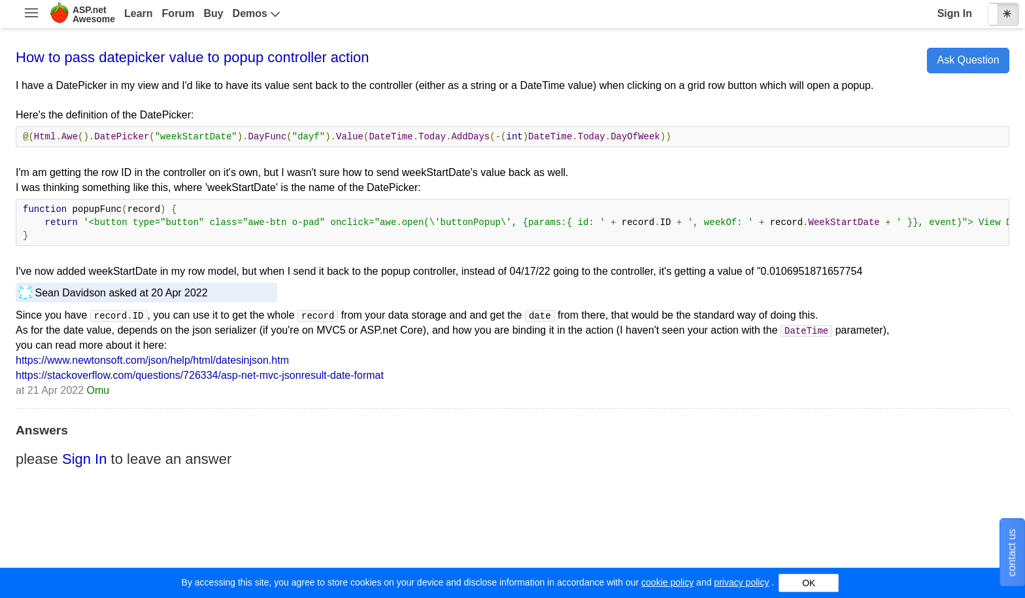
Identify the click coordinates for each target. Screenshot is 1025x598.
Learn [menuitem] (138, 13)
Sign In (954, 13)
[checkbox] (1003, 14)
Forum (178, 13)
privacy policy (741, 582)
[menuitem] (31, 14)
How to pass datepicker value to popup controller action (192, 57)
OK (808, 583)
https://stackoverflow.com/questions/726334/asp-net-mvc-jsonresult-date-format (200, 375)
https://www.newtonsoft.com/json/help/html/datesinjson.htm (152, 360)
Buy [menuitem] (213, 13)
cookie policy (667, 582)
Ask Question (968, 59)
